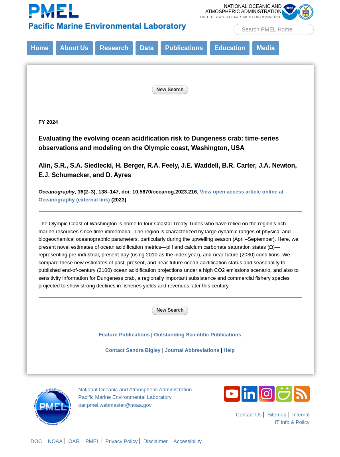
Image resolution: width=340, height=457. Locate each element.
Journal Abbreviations (192, 350)
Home (40, 48)
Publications (184, 48)
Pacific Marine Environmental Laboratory (125, 397)
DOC (36, 441)
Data (147, 48)
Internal (300, 415)
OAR (73, 441)
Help (229, 350)
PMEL (92, 441)
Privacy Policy (121, 441)
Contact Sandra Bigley (133, 350)
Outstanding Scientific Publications (197, 335)
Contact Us (248, 415)
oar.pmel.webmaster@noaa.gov (115, 405)
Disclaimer (155, 441)
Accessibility (187, 441)
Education (229, 48)
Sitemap (277, 415)
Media (266, 48)
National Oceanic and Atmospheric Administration (135, 390)
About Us (74, 48)
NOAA (55, 441)
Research (114, 48)
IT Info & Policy (292, 422)
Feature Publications (124, 335)
